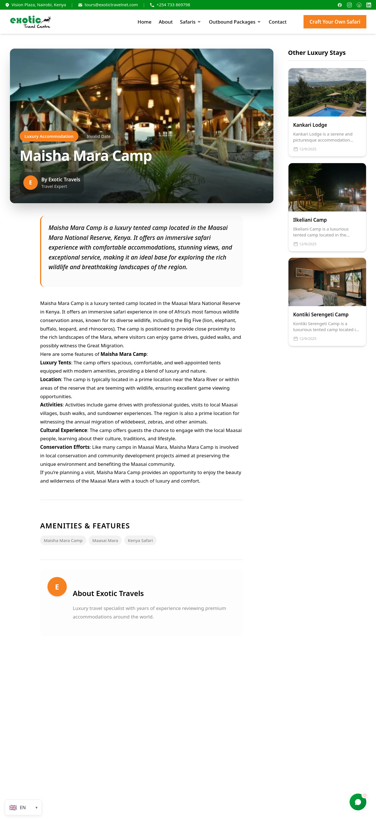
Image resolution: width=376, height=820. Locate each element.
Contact (278, 21)
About (166, 21)
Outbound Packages (235, 21)
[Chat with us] (358, 802)
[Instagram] (349, 5)
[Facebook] (339, 5)
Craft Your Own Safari (334, 21)
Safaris (190, 21)
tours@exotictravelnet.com (111, 4)
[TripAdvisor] (359, 5)
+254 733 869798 (173, 4)
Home (144, 21)
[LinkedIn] (368, 5)
